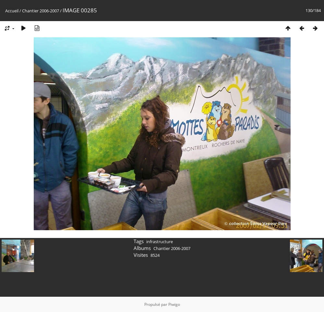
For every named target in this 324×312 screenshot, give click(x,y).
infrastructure (159, 241)
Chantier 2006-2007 (40, 11)
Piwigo (174, 304)
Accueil (11, 11)
